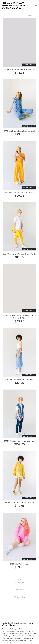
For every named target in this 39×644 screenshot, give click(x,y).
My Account (19, 581)
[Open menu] (36, 5)
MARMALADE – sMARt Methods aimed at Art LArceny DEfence (14, 5)
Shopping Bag (19, 595)
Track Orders (19, 588)
